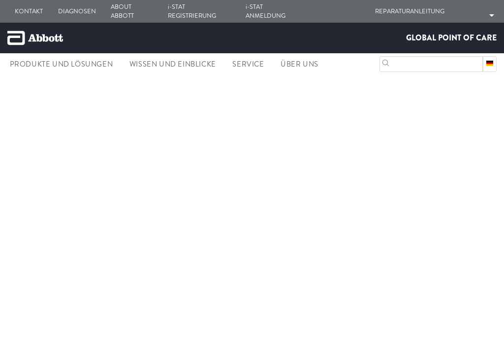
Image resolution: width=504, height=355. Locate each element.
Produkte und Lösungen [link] (61, 64)
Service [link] (248, 64)
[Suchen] (385, 62)
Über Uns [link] (299, 64)
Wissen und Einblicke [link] (172, 64)
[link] (15, 110)
